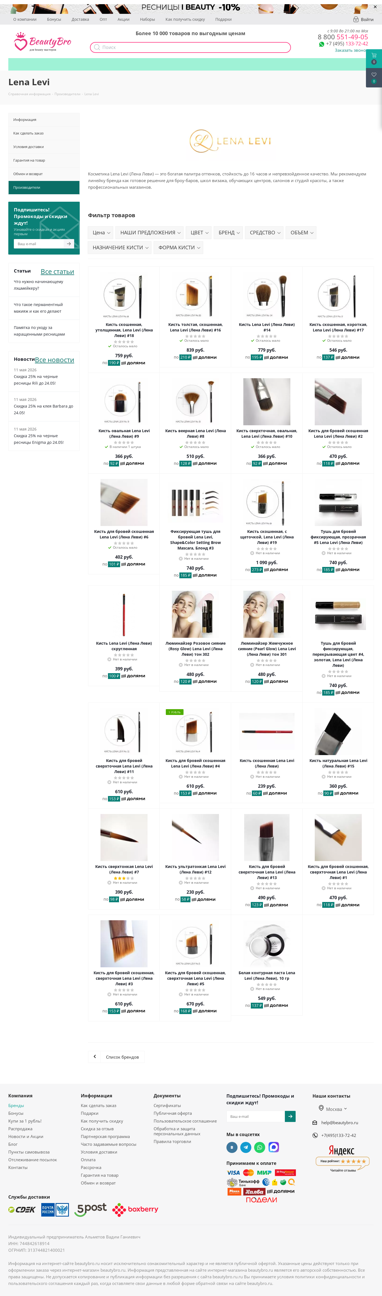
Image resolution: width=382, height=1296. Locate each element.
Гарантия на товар (99, 1175)
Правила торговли (172, 1141)
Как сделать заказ (98, 1105)
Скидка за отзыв (97, 1128)
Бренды (16, 1105)
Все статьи (57, 271)
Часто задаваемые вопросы (108, 1144)
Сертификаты (167, 1105)
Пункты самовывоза (29, 1152)
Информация (96, 1096)
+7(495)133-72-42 (338, 1135)
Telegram (245, 1147)
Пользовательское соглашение (185, 1121)
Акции (124, 19)
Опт (103, 19)
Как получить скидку (185, 19)
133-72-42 (347, 43)
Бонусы (54, 19)
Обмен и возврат (98, 1183)
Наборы (147, 19)
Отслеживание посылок (32, 1159)
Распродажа (20, 1128)
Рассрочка (91, 1167)
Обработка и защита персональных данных (177, 1131)
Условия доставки (99, 1152)
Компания (20, 1096)
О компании (25, 19)
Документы (167, 1096)
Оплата (88, 1159)
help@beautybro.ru (339, 1122)
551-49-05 (343, 36)
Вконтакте (232, 1147)
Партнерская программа (105, 1136)
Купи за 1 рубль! (25, 1121)
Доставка (80, 19)
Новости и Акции (25, 1136)
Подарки (223, 19)
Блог (12, 1144)
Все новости (54, 359)
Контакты (18, 1167)
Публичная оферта (173, 1113)
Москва (330, 1109)
